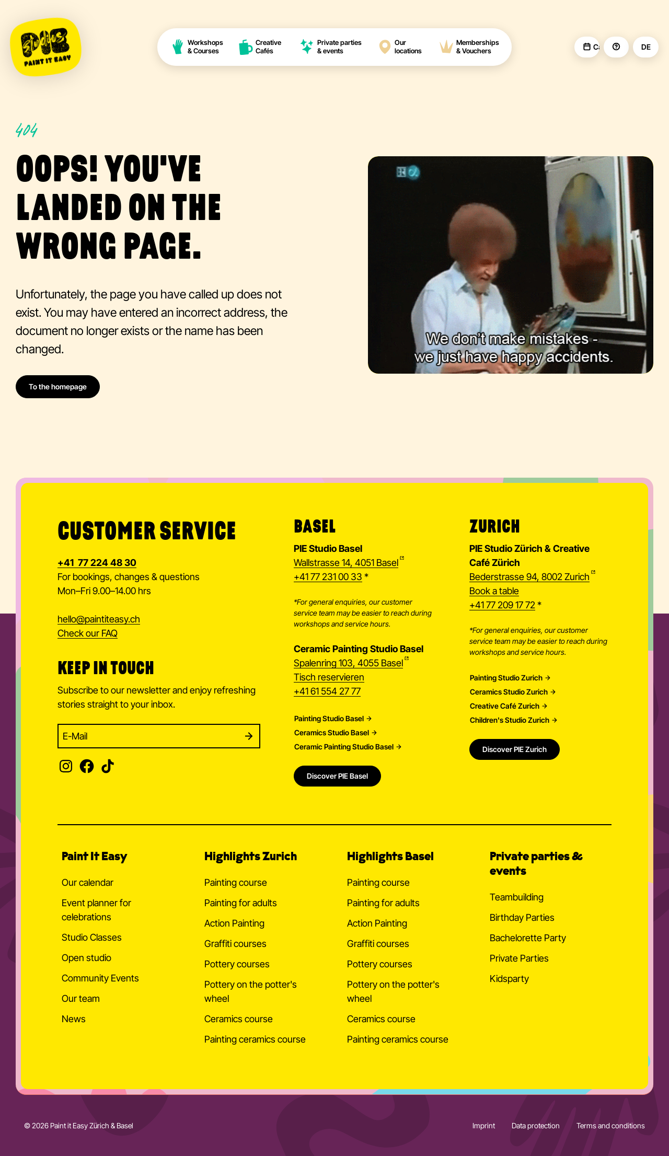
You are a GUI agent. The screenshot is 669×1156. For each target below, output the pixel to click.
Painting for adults (240, 902)
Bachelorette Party (528, 937)
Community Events (100, 978)
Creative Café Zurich (504, 706)
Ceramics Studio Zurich (509, 692)
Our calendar (87, 882)
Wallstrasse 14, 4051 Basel (346, 562)
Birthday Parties (522, 917)
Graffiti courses (235, 943)
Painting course (235, 882)
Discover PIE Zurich (514, 749)
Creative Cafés (260, 46)
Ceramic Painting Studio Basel (344, 747)
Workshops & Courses (196, 46)
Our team (81, 998)
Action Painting (234, 923)
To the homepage (58, 386)
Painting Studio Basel (329, 718)
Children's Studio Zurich (509, 720)
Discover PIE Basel (337, 775)
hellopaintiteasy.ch (98, 620)
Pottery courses (237, 963)
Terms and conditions (610, 1125)
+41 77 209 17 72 (502, 604)
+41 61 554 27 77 (327, 691)
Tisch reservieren (329, 677)
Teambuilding (517, 897)
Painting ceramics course (255, 1039)
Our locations (399, 46)
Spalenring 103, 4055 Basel (348, 662)
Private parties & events (330, 46)
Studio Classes (92, 937)
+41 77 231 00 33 (328, 576)
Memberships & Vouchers (469, 46)
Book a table (494, 590)
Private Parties (519, 958)
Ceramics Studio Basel (331, 733)
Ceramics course (238, 1018)
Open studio (86, 957)
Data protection (536, 1125)
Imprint (483, 1125)
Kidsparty (509, 978)
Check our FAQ (87, 633)
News (74, 1018)
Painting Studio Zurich (506, 678)
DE (645, 47)
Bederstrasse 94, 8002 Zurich (529, 576)
